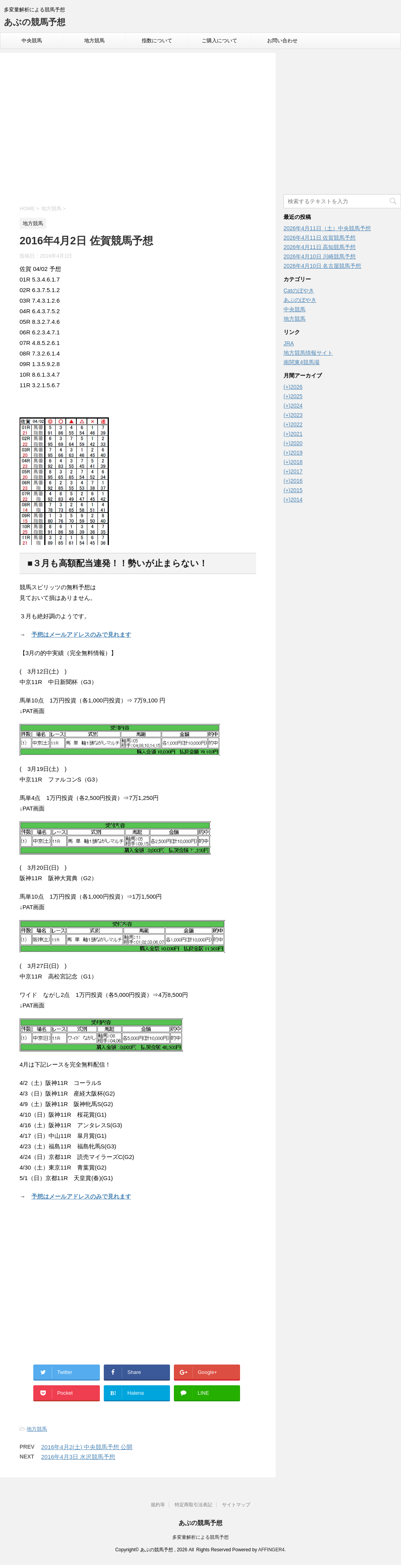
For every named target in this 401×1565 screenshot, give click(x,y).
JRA (289, 343)
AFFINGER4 (271, 1549)
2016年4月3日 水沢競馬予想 (78, 1456)
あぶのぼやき (300, 300)
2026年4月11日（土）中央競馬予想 (327, 228)
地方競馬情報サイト (308, 353)
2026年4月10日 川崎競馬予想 (320, 256)
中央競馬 (32, 40)
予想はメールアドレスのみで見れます (81, 634)
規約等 (158, 1504)
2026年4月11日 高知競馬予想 (320, 247)
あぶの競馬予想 (34, 22)
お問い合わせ (282, 40)
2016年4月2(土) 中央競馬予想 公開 (86, 1447)
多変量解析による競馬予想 (200, 1537)
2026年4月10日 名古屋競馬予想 (322, 266)
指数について (157, 40)
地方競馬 (94, 40)
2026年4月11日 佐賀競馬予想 (320, 238)
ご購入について (219, 40)
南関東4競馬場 (302, 362)
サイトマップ (236, 1504)
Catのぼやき (299, 290)
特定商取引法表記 (193, 1504)
